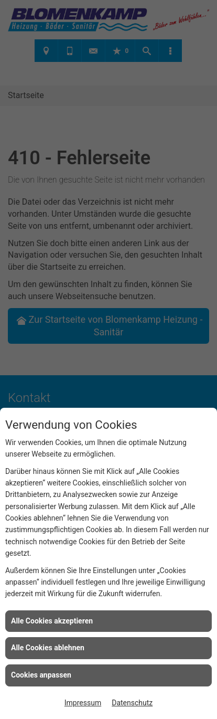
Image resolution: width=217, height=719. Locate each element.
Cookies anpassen (41, 675)
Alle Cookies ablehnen (47, 647)
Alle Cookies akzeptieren (52, 621)
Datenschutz (132, 703)
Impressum (82, 703)
